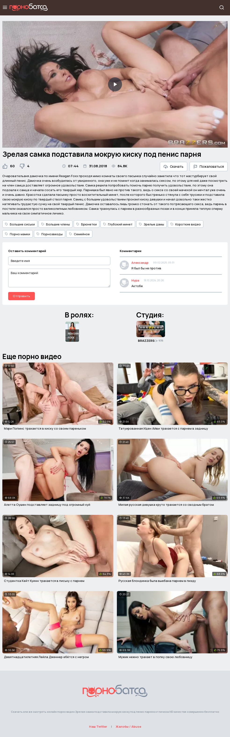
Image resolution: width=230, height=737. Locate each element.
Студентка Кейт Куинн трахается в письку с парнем (44, 581)
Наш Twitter (98, 726)
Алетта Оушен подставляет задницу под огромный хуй (47, 504)
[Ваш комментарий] (59, 278)
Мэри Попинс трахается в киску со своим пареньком (45, 428)
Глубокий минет (118, 224)
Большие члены (55, 224)
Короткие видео (185, 224)
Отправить (21, 296)
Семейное (79, 234)
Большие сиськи (20, 224)
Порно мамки (17, 234)
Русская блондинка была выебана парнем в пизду (157, 581)
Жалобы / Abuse (128, 726)
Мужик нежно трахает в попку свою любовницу (155, 657)
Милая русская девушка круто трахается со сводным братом (166, 504)
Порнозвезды (49, 234)
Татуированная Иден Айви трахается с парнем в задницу (163, 428)
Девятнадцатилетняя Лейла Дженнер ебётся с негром (46, 657)
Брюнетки (86, 224)
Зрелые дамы (151, 224)
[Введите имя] (59, 260)
